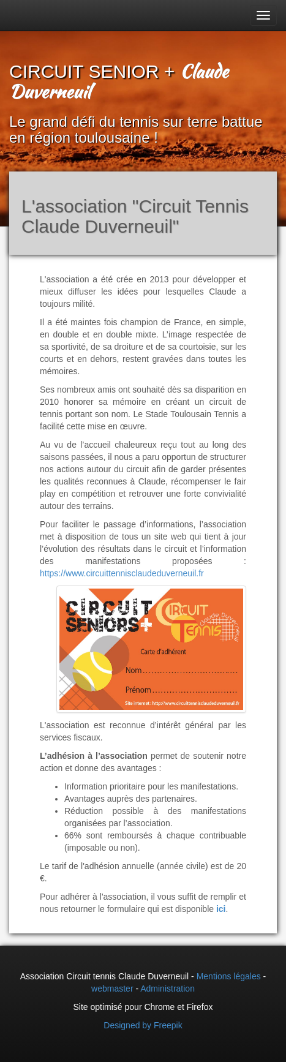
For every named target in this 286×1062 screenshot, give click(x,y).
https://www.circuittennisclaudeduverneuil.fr (122, 573)
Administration (167, 988)
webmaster (112, 988)
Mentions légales (229, 976)
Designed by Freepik (142, 1025)
